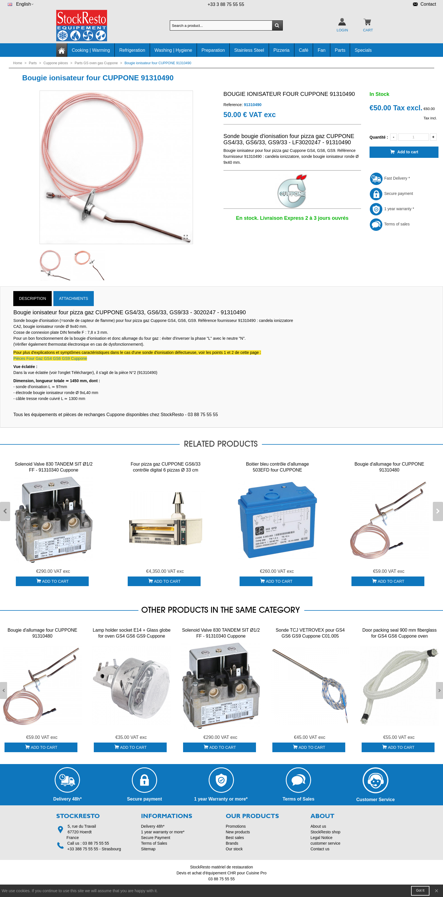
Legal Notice (321, 837)
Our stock (234, 849)
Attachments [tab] (73, 298)
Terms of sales (390, 224)
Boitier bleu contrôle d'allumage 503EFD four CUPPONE (277, 467)
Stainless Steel (249, 50)
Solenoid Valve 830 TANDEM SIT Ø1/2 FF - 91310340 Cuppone (53, 467)
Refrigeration (132, 50)
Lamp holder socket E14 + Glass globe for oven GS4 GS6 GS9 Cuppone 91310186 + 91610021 (131, 636)
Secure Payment (155, 837)
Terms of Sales (154, 843)
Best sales (235, 837)
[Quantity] (413, 137)
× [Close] (436, 890)
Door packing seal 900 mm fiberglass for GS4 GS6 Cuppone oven (399, 633)
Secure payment (391, 193)
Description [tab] (32, 298)
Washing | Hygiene (173, 50)
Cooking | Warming (91, 50)
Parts (340, 50)
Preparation (213, 50)
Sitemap (148, 849)
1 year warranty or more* (162, 832)
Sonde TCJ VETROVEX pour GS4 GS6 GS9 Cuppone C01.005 (310, 633)
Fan (321, 50)
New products (238, 832)
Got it (420, 890)
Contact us (319, 849)
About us (318, 826)
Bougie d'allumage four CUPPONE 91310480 (389, 467)
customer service (325, 843)
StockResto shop (325, 832)
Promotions (236, 826)
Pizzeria (281, 50)
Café (304, 50)
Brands (232, 843)
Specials (363, 50)
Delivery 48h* (152, 826)
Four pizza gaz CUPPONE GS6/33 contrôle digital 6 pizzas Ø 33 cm (165, 467)
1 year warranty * (392, 208)
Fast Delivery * (390, 178)
